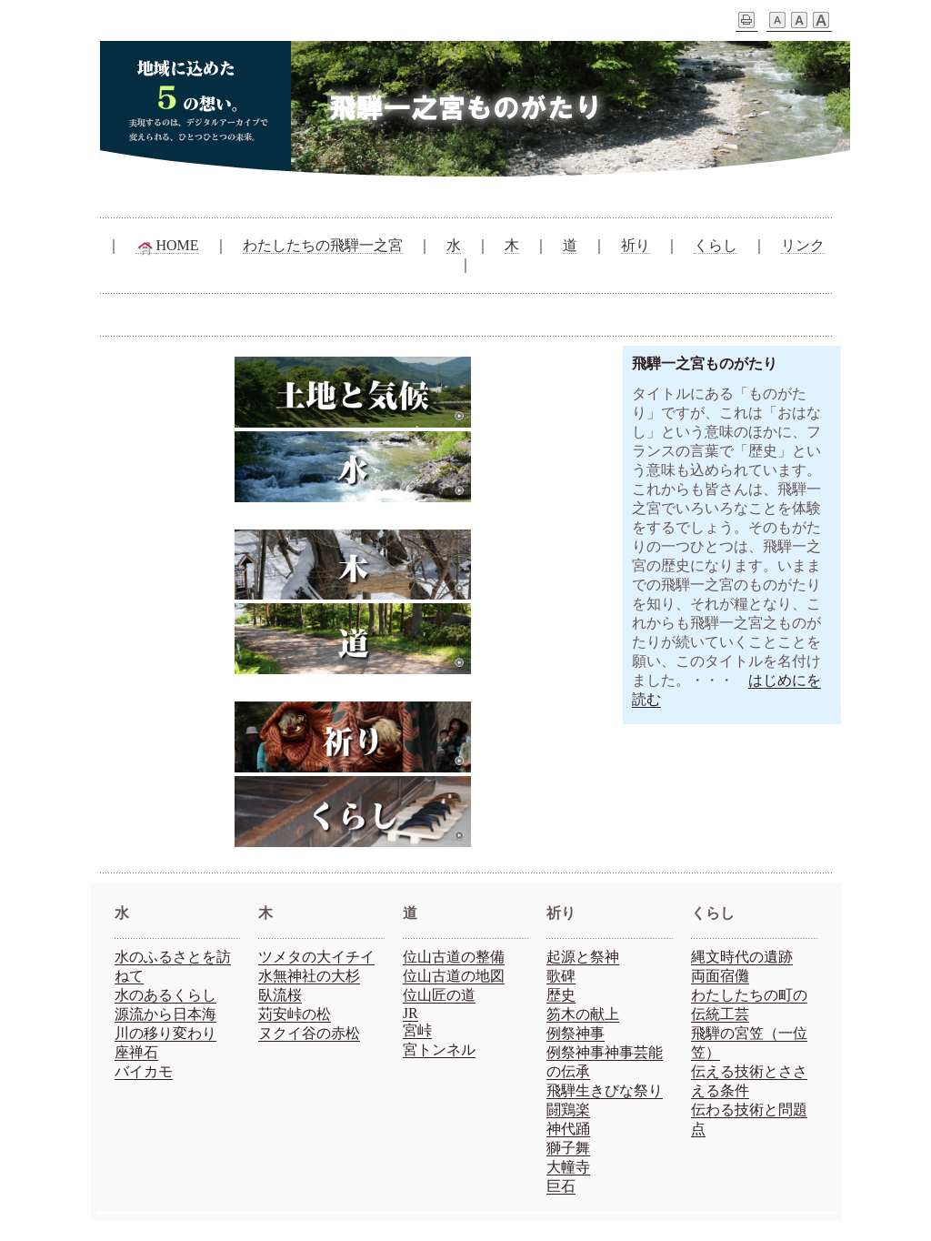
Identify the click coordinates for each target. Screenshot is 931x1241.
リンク (803, 245)
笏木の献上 (582, 1014)
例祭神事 (575, 1033)
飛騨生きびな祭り (604, 1090)
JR (410, 1013)
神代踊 (568, 1128)
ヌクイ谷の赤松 (309, 1033)
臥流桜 (280, 995)
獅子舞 (568, 1147)
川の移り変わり (165, 1033)
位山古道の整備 (454, 956)
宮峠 (417, 1030)
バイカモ (144, 1071)
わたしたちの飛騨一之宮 (323, 245)
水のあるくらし (165, 995)
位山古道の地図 (454, 976)
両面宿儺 (720, 976)
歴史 (561, 995)
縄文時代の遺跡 (742, 956)
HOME (166, 245)
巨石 (561, 1186)
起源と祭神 (582, 956)
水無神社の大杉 (309, 976)
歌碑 (561, 976)
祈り (635, 245)
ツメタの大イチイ (316, 956)
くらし (715, 245)
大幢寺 (568, 1167)
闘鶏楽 (568, 1109)
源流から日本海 (165, 1014)
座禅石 (136, 1052)
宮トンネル (439, 1049)
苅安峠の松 (294, 1014)
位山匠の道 (439, 995)
